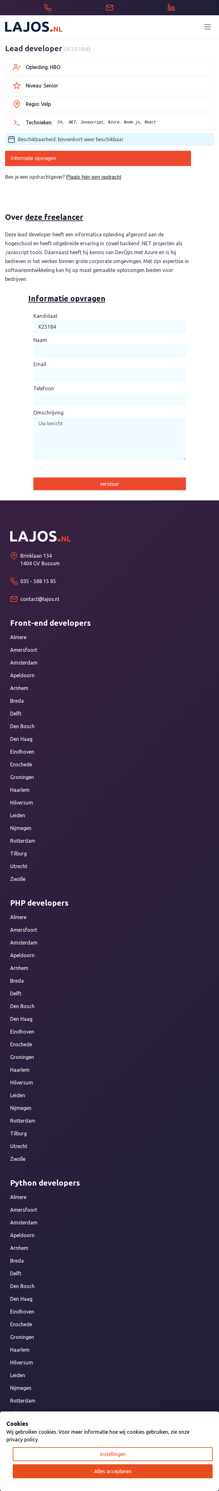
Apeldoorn (22, 675)
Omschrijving (48, 412)
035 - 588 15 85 (38, 581)
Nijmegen (20, 828)
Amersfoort (23, 650)
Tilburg (18, 853)
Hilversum (21, 802)
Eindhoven (22, 752)
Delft (15, 713)
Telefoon (43, 388)
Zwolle (17, 879)
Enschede (21, 764)
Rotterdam (22, 841)
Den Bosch (22, 726)
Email (39, 364)
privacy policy (22, 1439)
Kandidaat (45, 316)
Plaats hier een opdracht (93, 177)
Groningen (22, 777)
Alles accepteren (113, 1471)
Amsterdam (24, 662)
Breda (17, 701)
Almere (18, 637)
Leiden (17, 815)
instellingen (113, 1454)
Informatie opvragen (33, 158)
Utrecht (18, 866)
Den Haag (21, 739)
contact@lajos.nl (39, 599)
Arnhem (19, 688)
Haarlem (20, 790)
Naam (40, 340)
